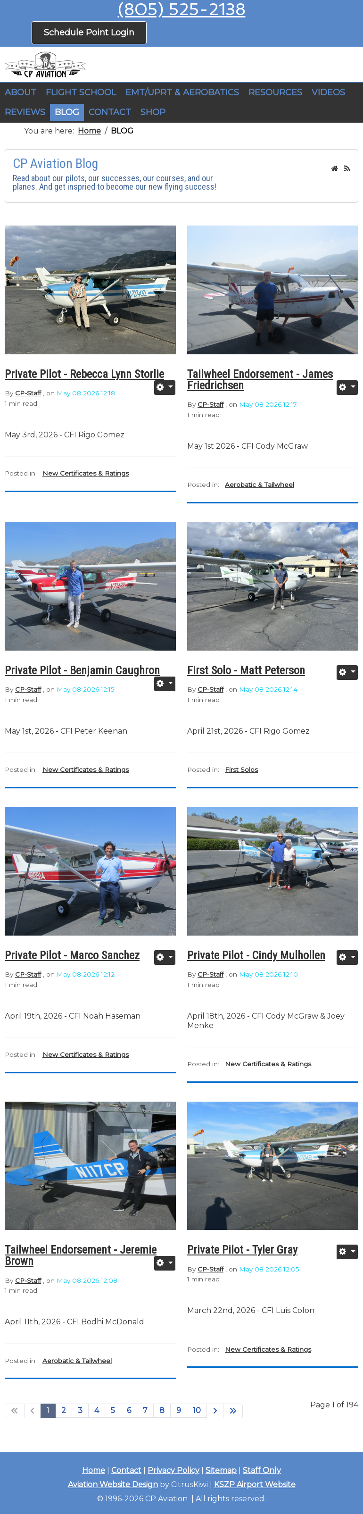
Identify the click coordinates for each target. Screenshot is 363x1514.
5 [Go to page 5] (113, 1410)
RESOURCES (275, 92)
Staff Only (262, 1470)
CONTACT (110, 112)
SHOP (152, 112)
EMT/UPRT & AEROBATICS (182, 92)
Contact (126, 1470)
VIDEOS (328, 92)
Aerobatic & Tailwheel (259, 484)
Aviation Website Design (113, 1484)
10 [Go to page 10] (197, 1410)
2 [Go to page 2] (63, 1410)
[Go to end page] (233, 1411)
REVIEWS (25, 112)
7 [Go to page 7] (145, 1410)
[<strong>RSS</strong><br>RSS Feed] (347, 168)
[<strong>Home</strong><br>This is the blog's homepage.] (334, 168)
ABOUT (20, 92)
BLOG (67, 112)
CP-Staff (28, 393)
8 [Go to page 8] (162, 1410)
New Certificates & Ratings (85, 473)
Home (93, 1470)
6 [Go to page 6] (129, 1410)
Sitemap (221, 1470)
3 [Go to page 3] (80, 1410)
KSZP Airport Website (255, 1484)
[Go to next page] (214, 1411)
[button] (81, 93)
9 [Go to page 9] (178, 1410)
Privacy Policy (173, 1470)
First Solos (241, 769)
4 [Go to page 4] (96, 1410)
